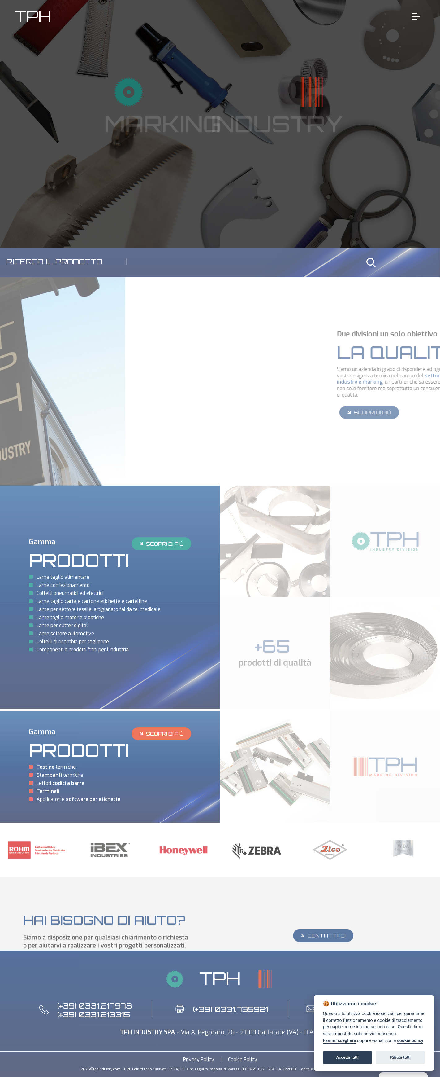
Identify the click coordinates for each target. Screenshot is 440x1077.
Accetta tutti (347, 1057)
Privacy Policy (198, 1059)
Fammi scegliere (339, 1040)
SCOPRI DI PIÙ (160, 543)
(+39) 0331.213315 (93, 1014)
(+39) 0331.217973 (94, 1005)
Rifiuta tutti (400, 1057)
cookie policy (410, 1040)
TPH (33, 16)
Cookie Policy (242, 1059)
